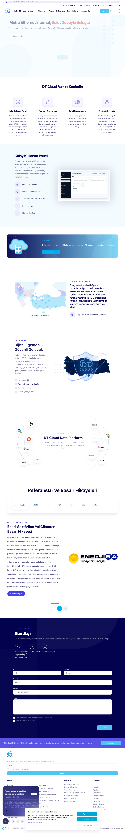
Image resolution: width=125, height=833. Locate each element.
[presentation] (28, 728)
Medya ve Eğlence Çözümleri (75, 793)
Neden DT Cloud (20, 11)
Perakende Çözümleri (72, 784)
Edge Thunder (43, 807)
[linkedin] (8, 821)
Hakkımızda (97, 793)
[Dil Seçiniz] (118, 5)
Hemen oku (10, 810)
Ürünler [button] (30, 11)
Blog (68, 11)
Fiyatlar (51, 11)
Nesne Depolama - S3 (46, 789)
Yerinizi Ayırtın (111, 743)
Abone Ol (62, 773)
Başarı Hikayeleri (99, 804)
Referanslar (60, 11)
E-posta (15, 679)
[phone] (35, 652)
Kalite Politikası (37, 828)
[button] (59, 608)
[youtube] (13, 821)
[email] (48, 652)
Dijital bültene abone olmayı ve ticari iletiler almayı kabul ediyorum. (34, 717)
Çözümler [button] (41, 11)
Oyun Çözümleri (70, 790)
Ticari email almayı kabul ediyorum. (19, 769)
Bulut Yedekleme (44, 798)
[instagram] (22, 821)
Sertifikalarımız (98, 796)
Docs (79, 5)
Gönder (105, 727)
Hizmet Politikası (48, 828)
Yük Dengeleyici (13, 817)
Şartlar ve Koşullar (99, 810)
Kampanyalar (85, 11)
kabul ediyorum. (26, 720)
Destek (87, 5)
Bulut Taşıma (42, 812)
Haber (34, 794)
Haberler (75, 11)
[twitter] (17, 821)
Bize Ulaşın (107, 5)
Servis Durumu (69, 5)
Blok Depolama (43, 791)
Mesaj (15, 698)
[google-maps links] (21, 652)
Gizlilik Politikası (99, 807)
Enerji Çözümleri (70, 798)
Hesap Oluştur (104, 11)
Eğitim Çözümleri (70, 801)
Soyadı (66, 669)
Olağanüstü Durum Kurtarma (48, 800)
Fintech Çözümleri (71, 796)
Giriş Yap (115, 11)
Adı (14, 669)
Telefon (15, 688)
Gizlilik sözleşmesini (21, 720)
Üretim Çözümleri (70, 787)
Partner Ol (97, 5)
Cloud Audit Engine (45, 809)
